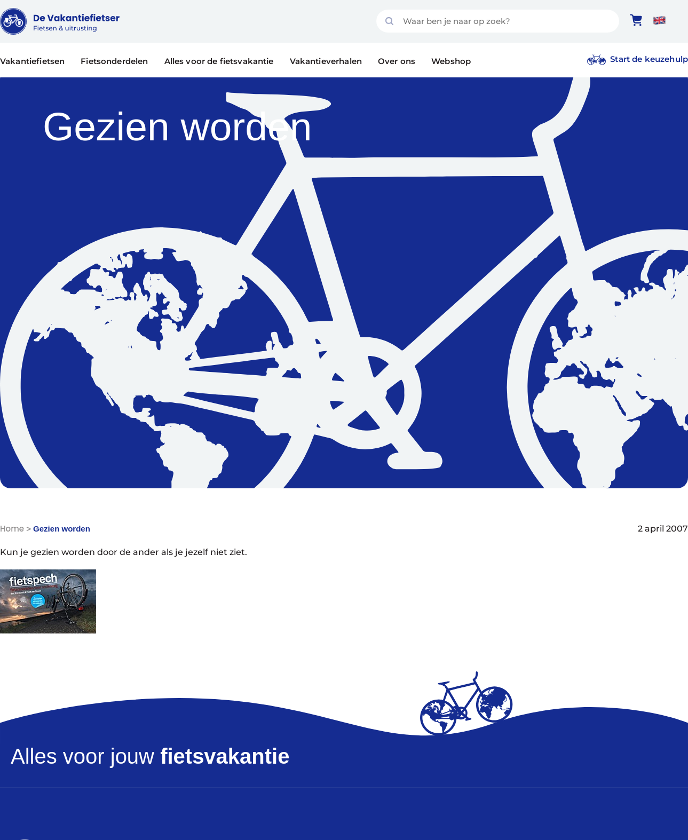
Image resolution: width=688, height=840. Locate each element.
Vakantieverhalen (326, 61)
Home (12, 528)
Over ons (396, 61)
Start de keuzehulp (649, 59)
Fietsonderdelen (114, 61)
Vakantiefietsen (32, 61)
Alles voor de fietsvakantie (219, 61)
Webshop (451, 61)
